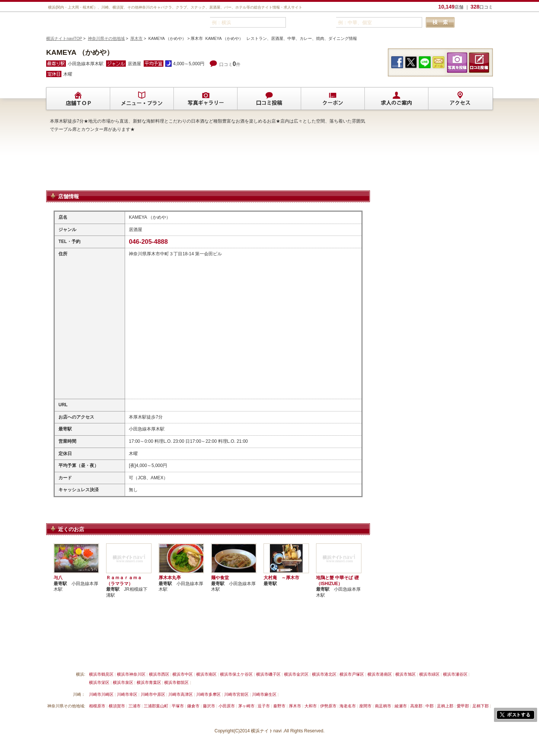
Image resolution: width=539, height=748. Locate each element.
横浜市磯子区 (268, 674)
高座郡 (416, 706)
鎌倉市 (193, 706)
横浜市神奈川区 (131, 674)
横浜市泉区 (123, 682)
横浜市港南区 (379, 674)
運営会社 (282, 656)
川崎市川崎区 (101, 694)
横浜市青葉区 (149, 682)
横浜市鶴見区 (101, 674)
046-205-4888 (148, 241)
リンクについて (169, 656)
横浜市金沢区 (296, 674)
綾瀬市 (401, 706)
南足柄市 (383, 706)
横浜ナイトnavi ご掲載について (77, 656)
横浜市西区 (159, 674)
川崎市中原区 (153, 694)
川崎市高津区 (180, 694)
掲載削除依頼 (131, 656)
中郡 (429, 706)
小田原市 (227, 706)
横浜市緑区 (429, 674)
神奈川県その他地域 (106, 38)
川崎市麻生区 (264, 694)
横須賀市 (117, 706)
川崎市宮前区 (236, 694)
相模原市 (97, 706)
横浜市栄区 (99, 682)
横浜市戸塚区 (351, 674)
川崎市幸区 (127, 694)
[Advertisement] (208, 171)
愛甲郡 (463, 706)
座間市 (365, 706)
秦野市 (279, 706)
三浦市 (134, 706)
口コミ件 (229, 64)
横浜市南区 (206, 674)
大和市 (310, 706)
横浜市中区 (182, 674)
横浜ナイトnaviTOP (64, 38)
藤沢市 (209, 706)
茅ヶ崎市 (246, 706)
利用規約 (202, 656)
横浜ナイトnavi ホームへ (324, 656)
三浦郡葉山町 (156, 706)
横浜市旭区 (405, 674)
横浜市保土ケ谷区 (236, 674)
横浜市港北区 (324, 674)
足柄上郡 (445, 706)
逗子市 (264, 706)
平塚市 (178, 706)
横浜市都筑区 (176, 682)
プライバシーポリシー (242, 656)
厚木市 (136, 38)
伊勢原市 (328, 706)
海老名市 (347, 706)
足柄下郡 (480, 706)
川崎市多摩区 (208, 694)
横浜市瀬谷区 (455, 674)
